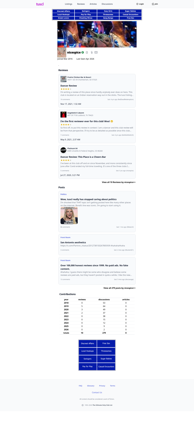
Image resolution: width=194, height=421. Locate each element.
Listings (68, 4)
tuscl (40, 4)
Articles (93, 4)
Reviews (81, 4)
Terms (112, 386)
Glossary (90, 386)
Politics (64, 194)
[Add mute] (92, 52)
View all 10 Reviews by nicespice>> (119, 182)
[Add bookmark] (87, 52)
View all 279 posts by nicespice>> (119, 288)
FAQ (80, 386)
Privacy (102, 386)
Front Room (65, 237)
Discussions (107, 4)
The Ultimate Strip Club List (102, 405)
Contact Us (97, 392)
